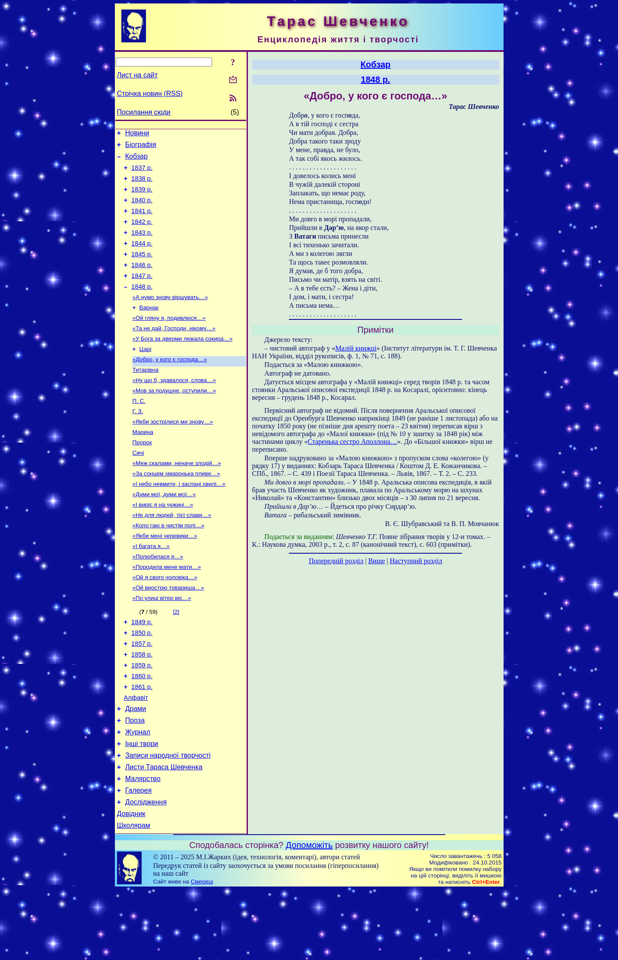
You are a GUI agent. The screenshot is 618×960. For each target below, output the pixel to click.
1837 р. (141, 172)
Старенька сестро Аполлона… (352, 441)
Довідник (131, 882)
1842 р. (141, 233)
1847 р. (141, 293)
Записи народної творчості (168, 817)
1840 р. (141, 209)
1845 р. (141, 269)
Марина (143, 463)
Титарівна (146, 396)
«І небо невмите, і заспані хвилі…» (179, 520)
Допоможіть (309, 915)
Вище (376, 561)
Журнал (137, 791)
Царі (145, 373)
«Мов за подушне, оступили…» (174, 418)
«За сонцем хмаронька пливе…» (176, 508)
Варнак (148, 328)
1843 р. (141, 245)
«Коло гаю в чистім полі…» (169, 564)
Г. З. (138, 441)
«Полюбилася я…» (158, 598)
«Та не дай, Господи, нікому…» (174, 351)
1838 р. (141, 185)
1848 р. (141, 306)
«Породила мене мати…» (167, 609)
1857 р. (141, 692)
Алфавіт (136, 753)
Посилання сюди (144, 112)
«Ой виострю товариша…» (168, 632)
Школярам (133, 895)
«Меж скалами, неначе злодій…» (177, 497)
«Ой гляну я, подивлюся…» (169, 340)
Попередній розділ (336, 561)
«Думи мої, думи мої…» (164, 531)
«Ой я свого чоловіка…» (165, 621)
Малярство (143, 843)
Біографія (140, 147)
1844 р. (141, 257)
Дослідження (146, 869)
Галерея (138, 856)
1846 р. (141, 281)
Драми (135, 765)
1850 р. (141, 680)
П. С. (139, 430)
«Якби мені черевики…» (165, 576)
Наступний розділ (416, 561)
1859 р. (141, 717)
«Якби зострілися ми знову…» (173, 452)
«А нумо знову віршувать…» (170, 317)
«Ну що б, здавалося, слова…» (174, 407)
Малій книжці (355, 348)
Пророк (142, 475)
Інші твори (141, 804)
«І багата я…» (151, 587)
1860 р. (141, 729)
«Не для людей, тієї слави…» (172, 553)
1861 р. (141, 741)
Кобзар (136, 160)
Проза (135, 778)
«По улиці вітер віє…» (162, 643)
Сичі (138, 486)
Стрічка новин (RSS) (150, 93)
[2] (176, 657)
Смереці (202, 951)
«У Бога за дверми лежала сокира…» (183, 362)
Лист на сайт (137, 75)
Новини (137, 134)
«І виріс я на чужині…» (163, 542)
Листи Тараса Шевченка (164, 830)
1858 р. (141, 705)
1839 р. (141, 197)
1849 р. (141, 668)
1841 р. (141, 221)
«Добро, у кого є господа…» (170, 385)
